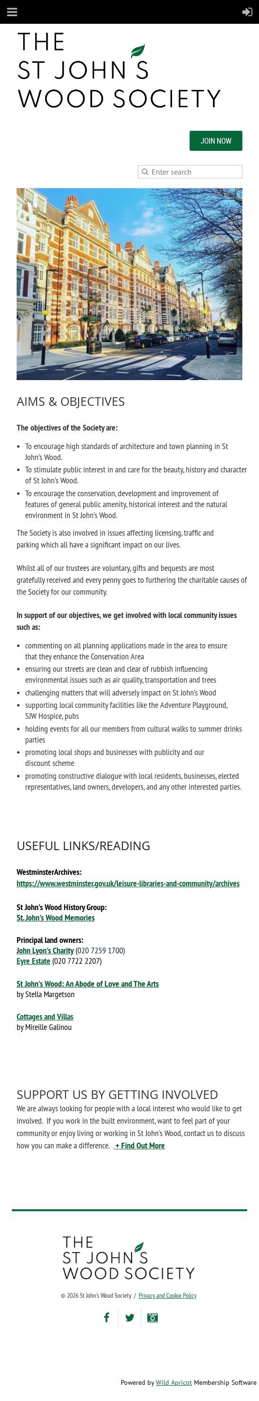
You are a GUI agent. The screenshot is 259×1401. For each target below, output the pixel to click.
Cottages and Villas (45, 1016)
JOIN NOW (216, 141)
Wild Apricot (174, 1382)
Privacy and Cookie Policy (167, 1295)
